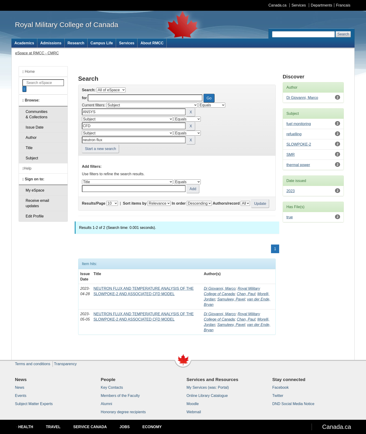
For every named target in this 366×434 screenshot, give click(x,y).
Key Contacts (112, 387)
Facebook (280, 387)
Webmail (194, 412)
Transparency (65, 364)
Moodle (193, 404)
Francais (343, 5)
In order (179, 203)
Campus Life (102, 43)
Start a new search (100, 149)
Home (28, 72)
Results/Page (93, 203)
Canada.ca (277, 5)
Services (299, 5)
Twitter (277, 396)
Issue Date (34, 127)
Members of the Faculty (120, 396)
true (289, 217)
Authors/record (226, 203)
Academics (24, 43)
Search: (89, 90)
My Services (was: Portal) (208, 387)
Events (20, 396)
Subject (32, 158)
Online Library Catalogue (207, 396)
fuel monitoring (298, 124)
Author (31, 138)
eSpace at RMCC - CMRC (37, 53)
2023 (290, 191)
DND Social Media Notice (293, 404)
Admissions (50, 43)
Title (29, 148)
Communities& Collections (36, 114)
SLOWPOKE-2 (298, 144)
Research (75, 43)
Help (27, 168)
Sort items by (135, 203)
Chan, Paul (246, 294)
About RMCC (152, 43)
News (19, 387)
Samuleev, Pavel (231, 299)
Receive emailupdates (37, 203)
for (84, 98)
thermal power (298, 165)
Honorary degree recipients (123, 412)
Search (343, 34)
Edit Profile (35, 216)
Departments (321, 5)
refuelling (294, 134)
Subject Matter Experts (34, 404)
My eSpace (35, 190)
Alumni (106, 404)
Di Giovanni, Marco (220, 288)
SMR (290, 155)
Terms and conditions (32, 364)
